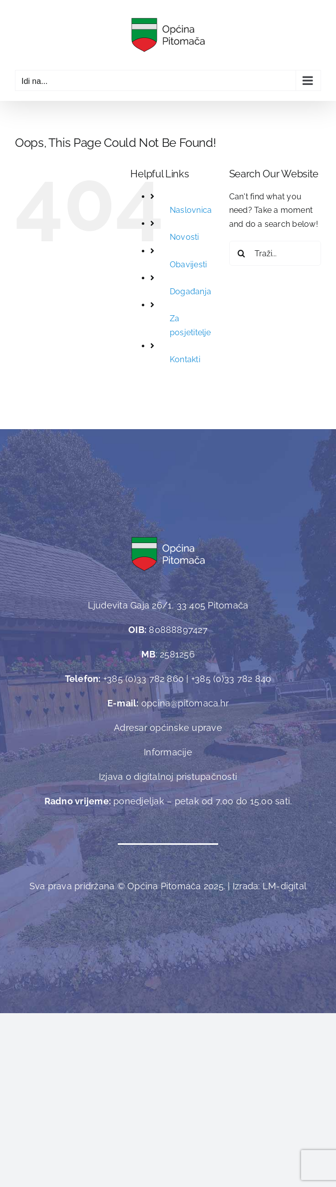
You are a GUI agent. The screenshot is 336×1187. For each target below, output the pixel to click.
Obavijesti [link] (188, 264)
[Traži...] (275, 253)
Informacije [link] (168, 752)
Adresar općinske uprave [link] (168, 727)
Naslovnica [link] (191, 210)
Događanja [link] (190, 291)
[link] (168, 35)
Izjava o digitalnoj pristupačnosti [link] (168, 776)
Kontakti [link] (185, 359)
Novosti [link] (184, 237)
